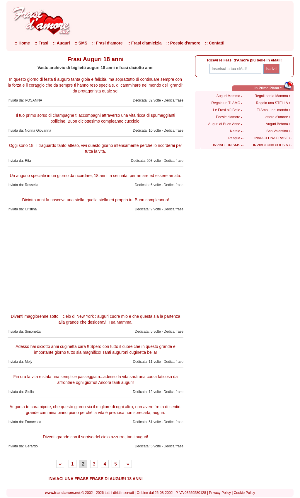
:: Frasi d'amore (107, 43)
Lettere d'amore (275, 117)
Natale (235, 131)
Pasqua (234, 138)
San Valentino (277, 131)
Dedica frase (173, 100)
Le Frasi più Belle (226, 110)
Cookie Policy (244, 493)
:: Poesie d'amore (183, 43)
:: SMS (81, 43)
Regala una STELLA (272, 103)
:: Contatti (214, 43)
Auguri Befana (277, 124)
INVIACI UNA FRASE (271, 138)
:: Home (22, 43)
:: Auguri (61, 43)
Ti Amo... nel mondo (272, 110)
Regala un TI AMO (226, 103)
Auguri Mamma (228, 96)
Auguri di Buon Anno (224, 124)
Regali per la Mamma (271, 96)
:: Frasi (41, 43)
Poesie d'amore (228, 117)
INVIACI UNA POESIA (270, 145)
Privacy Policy (220, 493)
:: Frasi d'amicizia (144, 43)
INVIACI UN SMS (226, 145)
